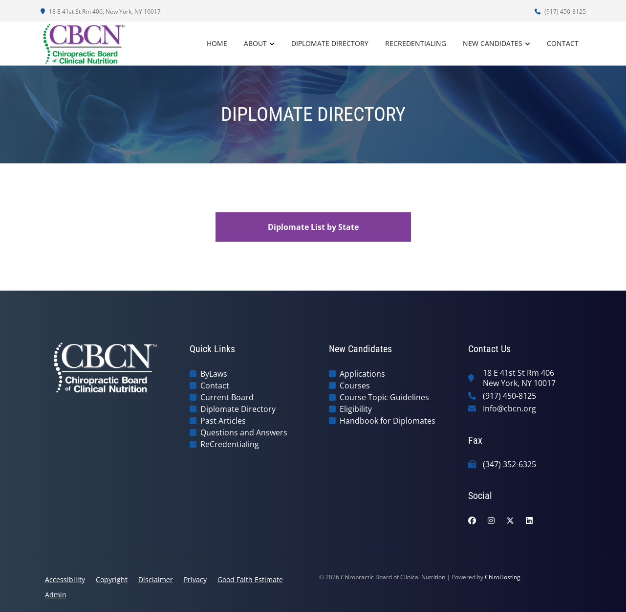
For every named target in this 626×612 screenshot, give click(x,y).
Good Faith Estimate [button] (250, 579)
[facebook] (472, 520)
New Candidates (492, 43)
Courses (355, 385)
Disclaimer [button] (155, 579)
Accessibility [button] (65, 579)
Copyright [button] (112, 579)
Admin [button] (55, 594)
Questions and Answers (243, 432)
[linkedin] (529, 520)
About (255, 43)
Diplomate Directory (329, 43)
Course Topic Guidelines (384, 397)
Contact (563, 43)
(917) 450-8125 (560, 11)
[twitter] (510, 520)
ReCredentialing (415, 43)
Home (217, 43)
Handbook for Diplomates (387, 420)
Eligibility (356, 409)
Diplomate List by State (313, 227)
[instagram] (491, 520)
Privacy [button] (195, 579)
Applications (362, 373)
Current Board (227, 397)
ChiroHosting (502, 577)
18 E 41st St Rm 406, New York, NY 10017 (101, 11)
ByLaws (213, 373)
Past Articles (223, 420)
